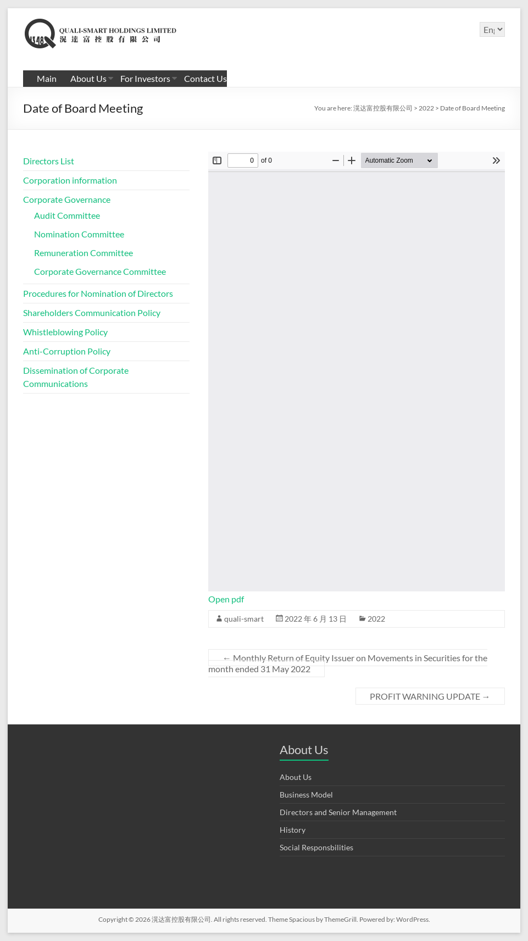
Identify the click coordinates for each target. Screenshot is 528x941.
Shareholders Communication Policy (91, 312)
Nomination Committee (79, 234)
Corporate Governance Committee (100, 271)
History (292, 829)
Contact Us (205, 78)
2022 (376, 618)
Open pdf (226, 599)
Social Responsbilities (316, 847)
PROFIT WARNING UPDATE (430, 696)
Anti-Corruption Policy (66, 351)
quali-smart (244, 618)
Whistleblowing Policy (65, 331)
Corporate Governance (66, 199)
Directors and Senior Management (338, 812)
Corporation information (70, 180)
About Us (88, 78)
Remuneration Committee (83, 252)
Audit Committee (67, 215)
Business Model (306, 794)
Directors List (48, 161)
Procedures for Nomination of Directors (98, 293)
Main (47, 78)
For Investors (145, 78)
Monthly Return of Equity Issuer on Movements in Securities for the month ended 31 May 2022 (347, 663)
